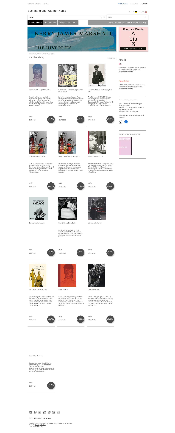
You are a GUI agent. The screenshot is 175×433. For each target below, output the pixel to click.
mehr (31, 116)
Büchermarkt (50, 22)
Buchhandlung (35, 22)
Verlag (62, 22)
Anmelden (144, 3)
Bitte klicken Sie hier (126, 72)
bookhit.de (39, 426)
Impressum (47, 418)
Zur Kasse (134, 3)
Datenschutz (38, 418)
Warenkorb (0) (123, 3)
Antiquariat (72, 22)
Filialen (38, 3)
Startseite (31, 3)
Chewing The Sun (40, 425)
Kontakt (45, 3)
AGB (30, 418)
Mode (52, 53)
